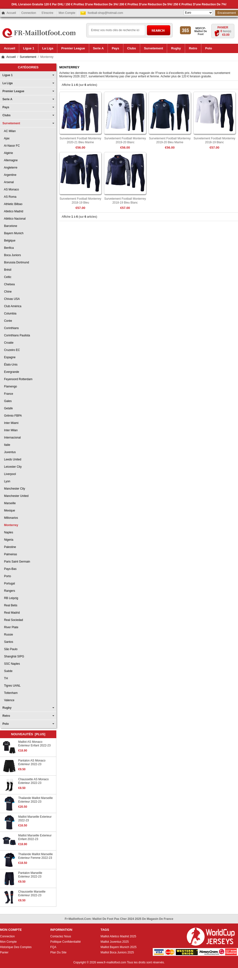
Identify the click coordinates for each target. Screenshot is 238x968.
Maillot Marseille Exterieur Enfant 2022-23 (34, 837)
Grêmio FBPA (12, 415)
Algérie (7, 153)
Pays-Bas (9, 569)
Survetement (28, 57)
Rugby (6, 707)
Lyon (6, 481)
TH (5, 678)
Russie (7, 634)
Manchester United (15, 496)
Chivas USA (11, 299)
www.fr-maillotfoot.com (111, 962)
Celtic (6, 277)
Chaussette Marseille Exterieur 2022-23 (31, 893)
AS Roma (9, 196)
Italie (6, 445)
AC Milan (9, 131)
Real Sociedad (12, 620)
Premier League (13, 91)
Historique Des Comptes (16, 947)
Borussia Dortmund (15, 262)
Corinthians (10, 328)
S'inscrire (47, 13)
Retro (6, 715)
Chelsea (8, 284)
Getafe (7, 408)
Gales (7, 401)
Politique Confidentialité (65, 941)
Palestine (9, 547)
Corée (7, 321)
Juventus (9, 452)
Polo (5, 724)
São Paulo (9, 649)
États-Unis (9, 364)
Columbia (9, 313)
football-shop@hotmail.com (105, 13)
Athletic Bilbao (12, 204)
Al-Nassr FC (11, 145)
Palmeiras (9, 554)
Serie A (7, 99)
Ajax (5, 138)
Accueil (11, 13)
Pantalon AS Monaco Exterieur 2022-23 (31, 762)
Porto (6, 576)
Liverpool (9, 474)
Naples (7, 532)
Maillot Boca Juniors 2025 (117, 952)
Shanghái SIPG (13, 656)
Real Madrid (11, 612)
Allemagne (10, 160)
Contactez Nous (60, 936)
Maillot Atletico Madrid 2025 (118, 936)
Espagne (9, 357)
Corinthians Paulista (16, 335)
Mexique (8, 510)
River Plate (10, 627)
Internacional (11, 437)
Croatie (7, 342)
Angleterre (9, 167)
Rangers (8, 590)
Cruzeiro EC (11, 350)
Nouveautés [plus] (28, 734)
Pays (5, 107)
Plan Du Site (58, 952)
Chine (7, 291)
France (7, 393)
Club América (11, 306)
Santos (7, 642)
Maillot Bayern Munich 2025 (118, 947)
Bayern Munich (13, 233)
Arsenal (8, 182)
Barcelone (9, 226)
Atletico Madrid (12, 211)
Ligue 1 (7, 75)
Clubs (6, 115)
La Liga (7, 83)
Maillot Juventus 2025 (115, 941)
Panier (222, 27)
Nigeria (7, 539)
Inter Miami (10, 423)
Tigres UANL (11, 685)
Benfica (8, 248)
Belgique (8, 240)
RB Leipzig (10, 598)
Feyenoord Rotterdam (17, 379)
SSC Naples (11, 663)
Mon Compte (67, 13)
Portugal (8, 583)
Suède (7, 671)
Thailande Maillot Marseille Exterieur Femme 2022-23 (35, 856)
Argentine (9, 175)
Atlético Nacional (14, 218)
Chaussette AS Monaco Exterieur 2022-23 (33, 781)
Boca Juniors (11, 255)
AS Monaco (10, 189)
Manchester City (13, 488)
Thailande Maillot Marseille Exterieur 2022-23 (35, 799)
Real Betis (9, 605)
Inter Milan (10, 430)
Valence (8, 700)
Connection (28, 13)
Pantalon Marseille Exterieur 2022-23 (30, 874)
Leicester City (12, 466)
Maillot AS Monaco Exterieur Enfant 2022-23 (34, 743)
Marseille (9, 503)
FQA (53, 947)
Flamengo (9, 386)
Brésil (6, 269)
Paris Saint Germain (16, 561)
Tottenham (9, 693)
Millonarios (10, 518)
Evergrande (10, 372)
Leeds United (11, 459)
